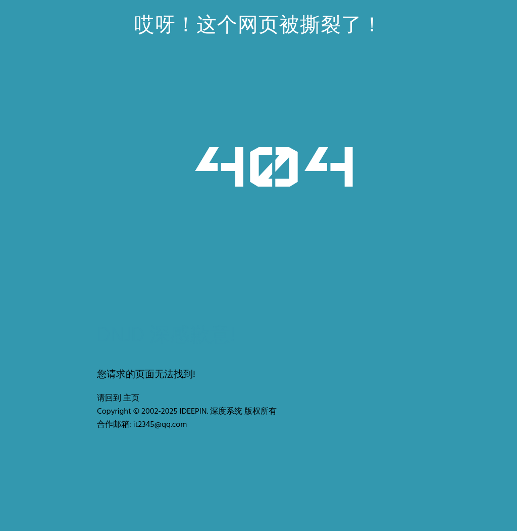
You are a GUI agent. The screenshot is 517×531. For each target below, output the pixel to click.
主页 (131, 398)
